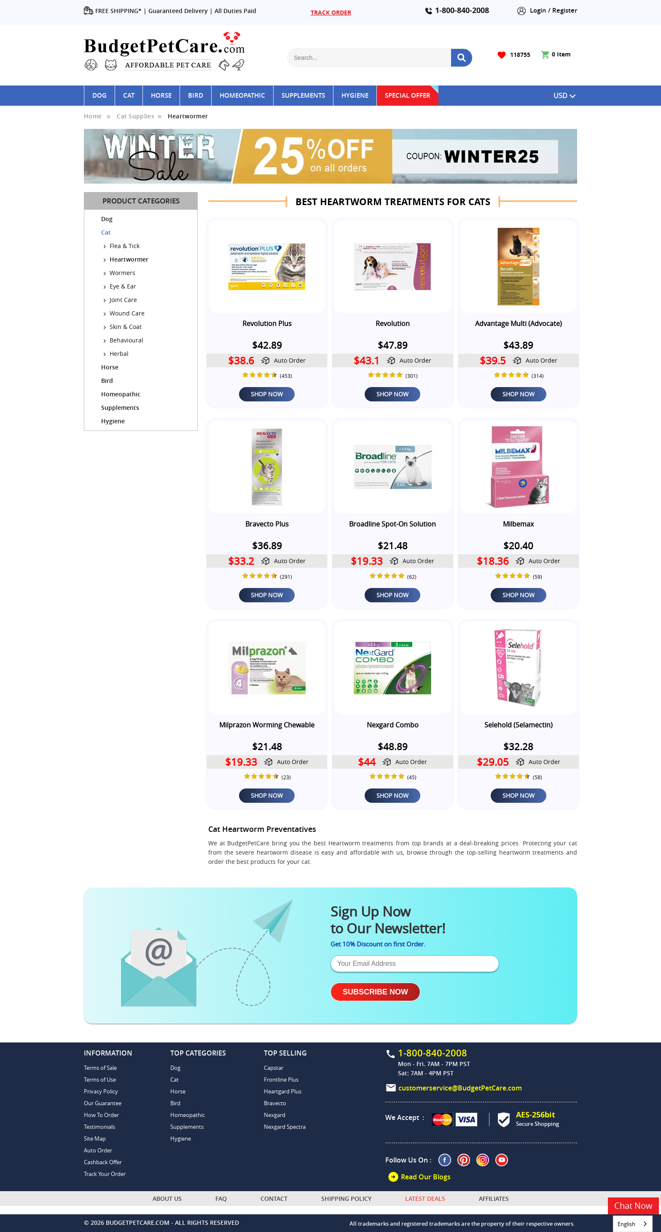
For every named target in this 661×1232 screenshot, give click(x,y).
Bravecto (275, 1103)
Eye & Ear (122, 286)
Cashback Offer (103, 1162)
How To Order (101, 1115)
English (626, 1224)
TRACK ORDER (331, 12)
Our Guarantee (102, 1103)
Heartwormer (188, 116)
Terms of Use (100, 1079)
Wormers (121, 273)
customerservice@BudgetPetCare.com (460, 1087)
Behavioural (125, 340)
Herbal (118, 354)
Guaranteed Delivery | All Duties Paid (202, 11)
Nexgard (274, 1115)
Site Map (95, 1138)
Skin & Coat (125, 327)
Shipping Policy (346, 1199)
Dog (99, 95)
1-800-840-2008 (462, 10)
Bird (195, 95)
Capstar (273, 1068)
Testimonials (99, 1126)
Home (93, 116)
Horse (161, 95)
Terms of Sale (100, 1068)
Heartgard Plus (282, 1091)
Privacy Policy (101, 1091)
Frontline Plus (281, 1079)
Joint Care (122, 300)
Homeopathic (242, 95)
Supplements (303, 95)
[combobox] (633, 1224)
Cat (128, 95)
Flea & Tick (124, 246)
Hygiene (354, 95)
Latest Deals (425, 1199)
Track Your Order (105, 1174)
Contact (274, 1199)
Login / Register (547, 10)
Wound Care (126, 313)
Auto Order (98, 1150)
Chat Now (633, 1205)
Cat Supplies (135, 116)
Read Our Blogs (419, 1176)
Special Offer (407, 95)
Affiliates (494, 1199)
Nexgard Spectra (285, 1126)
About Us (167, 1199)
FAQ (221, 1199)
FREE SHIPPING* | (115, 11)
